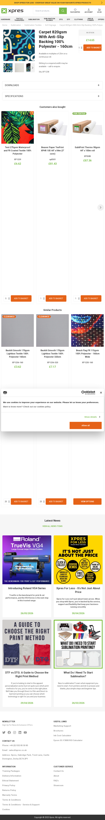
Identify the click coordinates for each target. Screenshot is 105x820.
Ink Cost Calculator (62, 735)
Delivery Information (11, 776)
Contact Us (59, 771)
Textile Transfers (19, 19)
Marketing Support (62, 726)
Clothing (78, 19)
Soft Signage (50, 25)
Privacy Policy (8, 785)
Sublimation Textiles (33, 25)
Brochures (58, 731)
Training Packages (11, 771)
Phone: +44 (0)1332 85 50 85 (15, 745)
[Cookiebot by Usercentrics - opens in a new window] (83, 393)
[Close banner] (101, 393)
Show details (90, 417)
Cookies (6, 809)
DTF (68, 19)
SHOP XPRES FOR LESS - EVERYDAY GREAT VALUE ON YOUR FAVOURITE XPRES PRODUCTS (52, 3)
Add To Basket (94, 48)
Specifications (14, 96)
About (56, 776)
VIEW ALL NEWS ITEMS (52, 526)
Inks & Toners (90, 19)
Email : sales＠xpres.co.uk (14, 750)
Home (4, 25)
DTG (61, 19)
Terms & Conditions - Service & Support (21, 805)
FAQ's (56, 781)
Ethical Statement (10, 781)
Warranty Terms (9, 795)
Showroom (58, 785)
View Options (87, 501)
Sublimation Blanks (49, 19)
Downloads (12, 85)
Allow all (85, 425)
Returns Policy (9, 790)
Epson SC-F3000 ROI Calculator (68, 740)
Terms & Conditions (11, 800)
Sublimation (34, 19)
